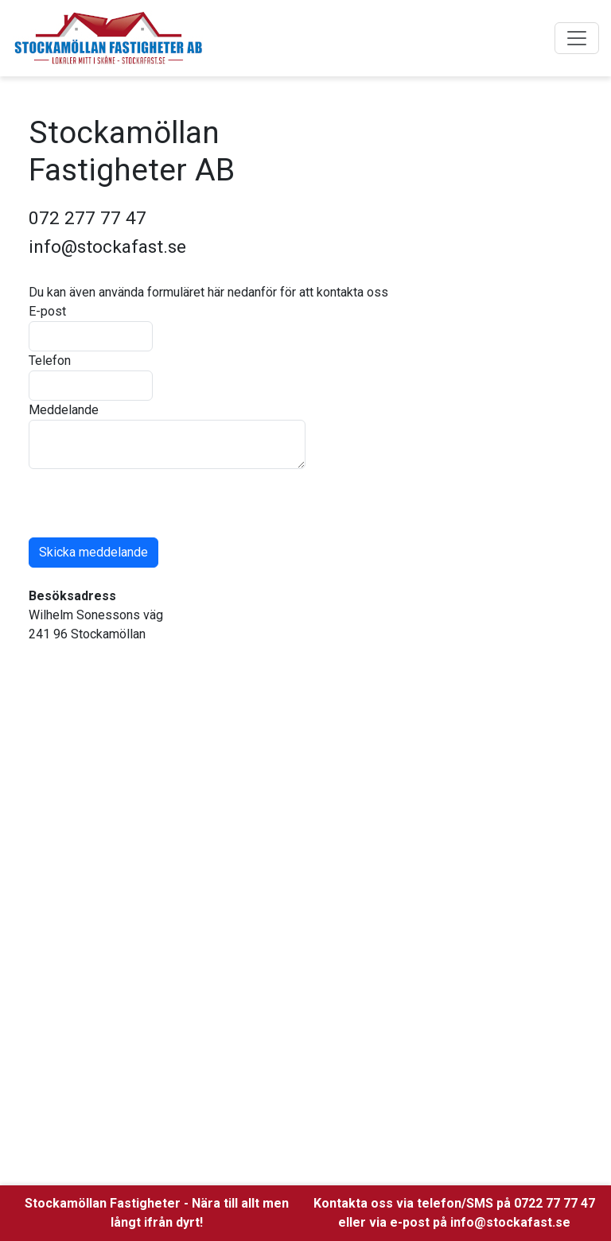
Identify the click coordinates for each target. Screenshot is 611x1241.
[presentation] (149, 500)
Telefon (50, 360)
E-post (47, 311)
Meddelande (64, 409)
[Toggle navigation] (577, 38)
